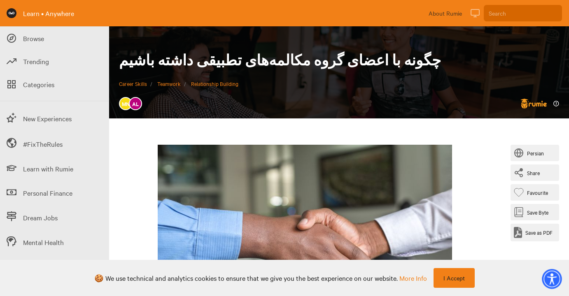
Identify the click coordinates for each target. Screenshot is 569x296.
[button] (552, 279)
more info (413, 277)
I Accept (454, 278)
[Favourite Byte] (532, 192)
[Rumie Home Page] (11, 13)
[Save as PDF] (533, 232)
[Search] (522, 13)
